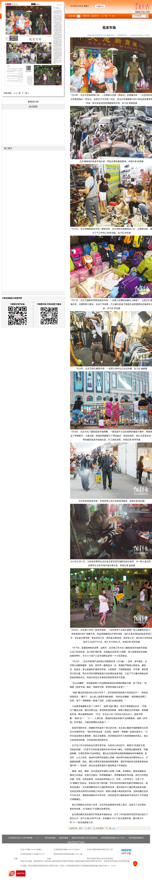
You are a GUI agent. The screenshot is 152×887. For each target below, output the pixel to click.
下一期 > (112, 16)
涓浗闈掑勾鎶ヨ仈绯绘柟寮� (20, 838)
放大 (81, 828)
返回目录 (95, 16)
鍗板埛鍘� (63, 838)
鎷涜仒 (38, 838)
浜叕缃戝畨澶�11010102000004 (67, 849)
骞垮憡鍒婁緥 (50, 838)
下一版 (25, 93)
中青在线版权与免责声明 (12, 298)
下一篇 (110, 828)
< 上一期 (103, 16)
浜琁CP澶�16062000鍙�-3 (31, 849)
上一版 (17, 93)
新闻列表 (86, 16)
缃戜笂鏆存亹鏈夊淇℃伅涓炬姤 (84, 838)
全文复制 (98, 828)
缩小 (88, 828)
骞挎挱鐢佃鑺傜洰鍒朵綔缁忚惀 (100, 858)
